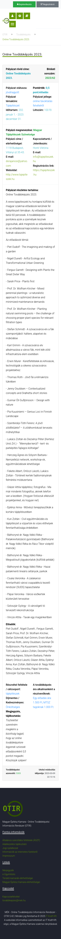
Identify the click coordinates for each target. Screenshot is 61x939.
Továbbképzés (23, 34)
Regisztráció (47, 4)
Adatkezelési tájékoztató (14, 844)
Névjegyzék (8, 870)
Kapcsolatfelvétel (11, 896)
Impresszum (8, 855)
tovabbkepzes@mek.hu (14, 900)
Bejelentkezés (24, 4)
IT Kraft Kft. (51, 916)
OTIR (4, 34)
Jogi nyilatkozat (10, 848)
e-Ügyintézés (8, 874)
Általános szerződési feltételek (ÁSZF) (21, 840)
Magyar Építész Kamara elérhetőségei (21, 882)
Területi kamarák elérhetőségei (17, 878)
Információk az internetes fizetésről (19, 852)
